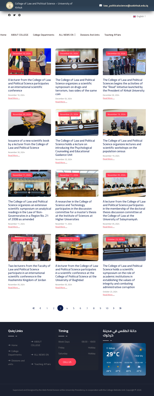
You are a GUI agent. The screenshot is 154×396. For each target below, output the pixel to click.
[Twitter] (14, 15)
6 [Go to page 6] (80, 308)
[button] (108, 367)
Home (3, 35)
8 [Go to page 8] (93, 308)
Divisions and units (90, 35)
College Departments (43, 35)
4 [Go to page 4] (67, 308)
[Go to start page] (34, 308)
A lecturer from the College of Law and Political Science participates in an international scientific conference (29, 85)
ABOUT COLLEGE (19, 35)
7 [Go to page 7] (87, 308)
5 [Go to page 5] (73, 308)
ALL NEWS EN (66, 35)
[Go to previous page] (40, 308)
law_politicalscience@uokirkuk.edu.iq (125, 6)
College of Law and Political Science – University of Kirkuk (39, 5)
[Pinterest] (19, 15)
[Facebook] (9, 15)
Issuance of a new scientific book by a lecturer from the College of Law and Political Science (28, 144)
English (138, 16)
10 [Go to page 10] (107, 308)
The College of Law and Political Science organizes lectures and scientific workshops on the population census (122, 146)
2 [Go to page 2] (53, 308)
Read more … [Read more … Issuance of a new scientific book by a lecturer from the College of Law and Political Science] (14, 155)
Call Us (67, 362)
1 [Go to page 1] (47, 308)
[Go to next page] (114, 308)
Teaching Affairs (112, 35)
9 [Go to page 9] (100, 308)
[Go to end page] (120, 308)
